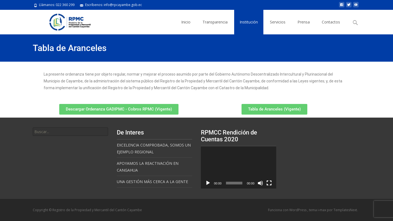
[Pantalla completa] (269, 183)
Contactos (331, 22)
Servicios (277, 22)
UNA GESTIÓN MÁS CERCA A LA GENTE (152, 181)
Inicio (185, 22)
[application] (238, 167)
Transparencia (215, 22)
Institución (249, 22)
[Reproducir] (208, 183)
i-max (322, 210)
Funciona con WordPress (287, 210)
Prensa (303, 22)
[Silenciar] (260, 183)
